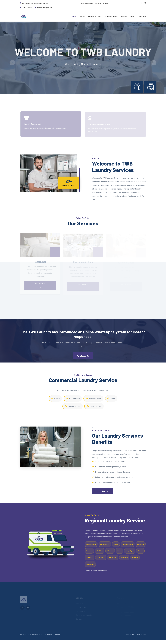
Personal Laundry (112, 16)
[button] (81, 96)
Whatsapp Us (83, 356)
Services (124, 16)
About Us (82, 16)
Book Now (142, 16)
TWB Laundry (39, 634)
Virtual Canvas (140, 634)
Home (74, 16)
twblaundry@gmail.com (44, 7)
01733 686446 (26, 7)
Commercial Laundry (95, 16)
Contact (133, 16)
